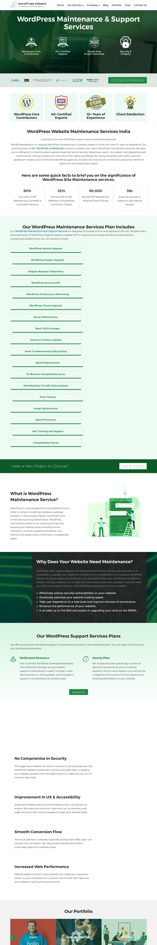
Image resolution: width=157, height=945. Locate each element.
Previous (12, 752)
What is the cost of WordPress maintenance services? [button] (47, 817)
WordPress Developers (24, 933)
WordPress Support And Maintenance (31, 929)
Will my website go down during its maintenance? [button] (46, 856)
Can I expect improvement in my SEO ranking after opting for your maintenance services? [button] (68, 846)
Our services (74, 5)
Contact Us (78, 562)
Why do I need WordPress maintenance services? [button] (45, 808)
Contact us (140, 5)
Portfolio (117, 5)
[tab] (78, 807)
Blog (105, 5)
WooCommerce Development (28, 921)
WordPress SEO (20, 925)
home (60, 5)
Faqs (128, 5)
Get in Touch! (133, 336)
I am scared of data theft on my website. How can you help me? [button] (53, 836)
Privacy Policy (141, 942)
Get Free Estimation (127, 80)
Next (144, 752)
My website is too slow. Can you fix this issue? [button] (42, 827)
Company (92, 5)
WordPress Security (71, 929)
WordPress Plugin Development (77, 921)
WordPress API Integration (75, 925)
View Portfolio (78, 776)
